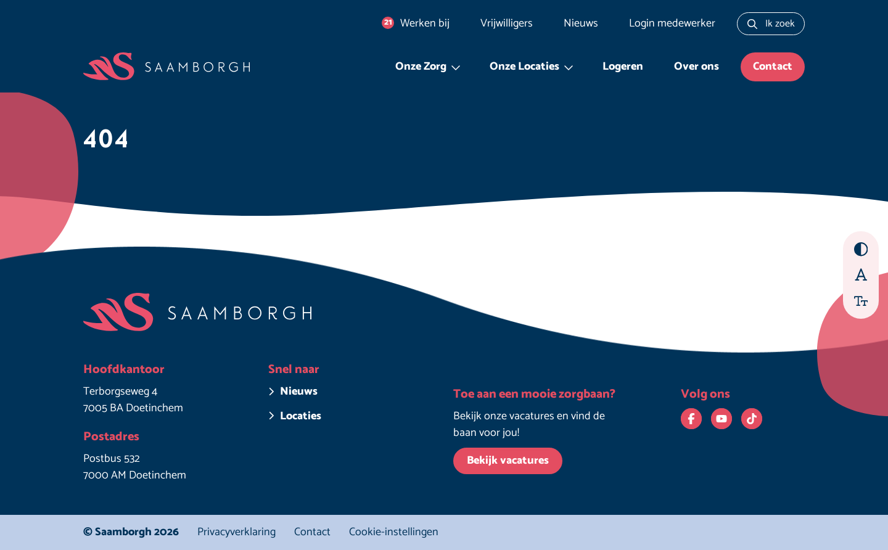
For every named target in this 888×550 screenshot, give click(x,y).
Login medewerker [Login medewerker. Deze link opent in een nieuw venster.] (672, 23)
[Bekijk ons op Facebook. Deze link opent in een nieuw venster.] (691, 418)
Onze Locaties (524, 66)
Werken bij (416, 23)
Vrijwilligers (506, 23)
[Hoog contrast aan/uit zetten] (861, 249)
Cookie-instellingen (393, 532)
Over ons (696, 66)
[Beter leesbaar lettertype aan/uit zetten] (861, 274)
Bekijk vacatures (508, 460)
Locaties (300, 416)
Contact (772, 66)
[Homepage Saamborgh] (166, 66)
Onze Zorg (420, 66)
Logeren (622, 66)
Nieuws (581, 23)
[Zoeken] (752, 23)
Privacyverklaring (236, 532)
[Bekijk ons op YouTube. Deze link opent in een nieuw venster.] (721, 418)
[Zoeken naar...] (771, 23)
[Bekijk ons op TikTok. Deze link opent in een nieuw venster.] (751, 418)
